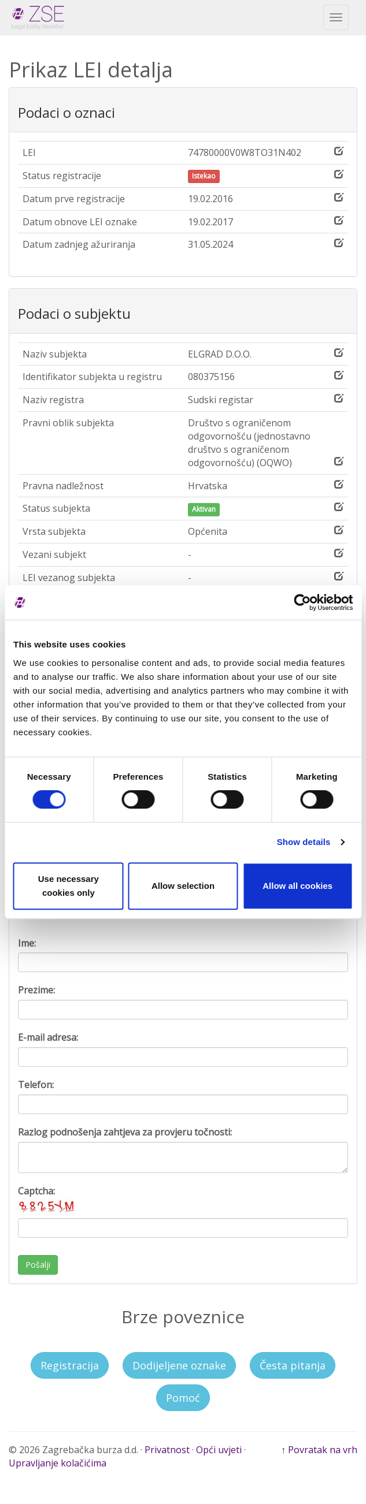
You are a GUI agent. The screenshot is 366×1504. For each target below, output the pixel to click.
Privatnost (167, 1449)
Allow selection (183, 886)
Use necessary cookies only (68, 886)
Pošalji (37, 1264)
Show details (304, 842)
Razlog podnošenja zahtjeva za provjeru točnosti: (125, 1132)
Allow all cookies (297, 886)
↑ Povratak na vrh (319, 1449)
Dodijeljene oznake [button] (179, 1365)
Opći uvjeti (219, 1449)
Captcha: (47, 1200)
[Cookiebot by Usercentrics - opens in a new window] (302, 602)
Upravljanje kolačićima (57, 1463)
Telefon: (36, 1084)
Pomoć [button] (183, 1398)
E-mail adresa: (48, 1037)
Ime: (27, 943)
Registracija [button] (69, 1365)
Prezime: (36, 990)
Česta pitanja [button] (293, 1365)
